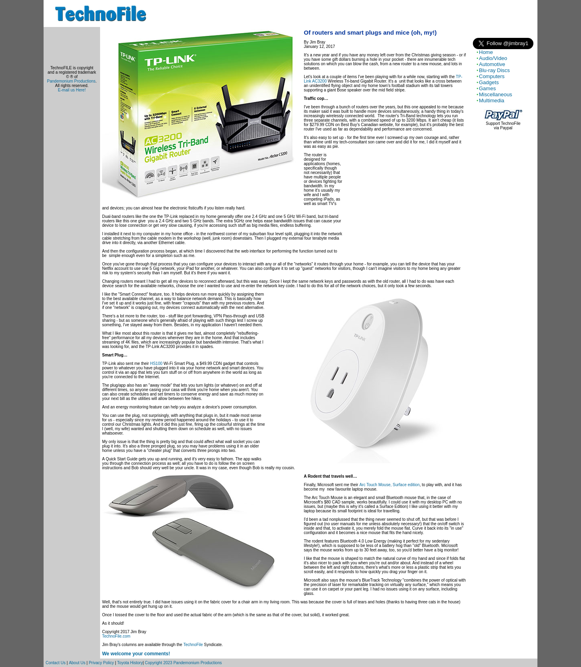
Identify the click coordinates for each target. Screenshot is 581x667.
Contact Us (55, 663)
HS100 (156, 363)
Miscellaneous (495, 94)
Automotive (492, 64)
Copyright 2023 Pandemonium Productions (183, 663)
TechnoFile (193, 644)
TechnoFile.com (116, 636)
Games (487, 88)
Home (486, 52)
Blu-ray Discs (494, 70)
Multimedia (491, 100)
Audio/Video (493, 58)
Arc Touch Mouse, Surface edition (389, 485)
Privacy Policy (101, 663)
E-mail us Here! (72, 90)
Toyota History (129, 663)
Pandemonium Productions (71, 81)
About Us (77, 663)
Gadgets (489, 82)
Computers (492, 76)
